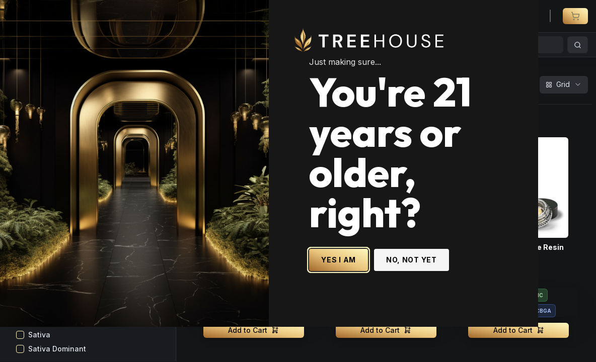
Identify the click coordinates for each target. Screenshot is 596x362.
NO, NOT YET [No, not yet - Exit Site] (440, 277)
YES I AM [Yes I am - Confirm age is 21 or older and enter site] (367, 277)
